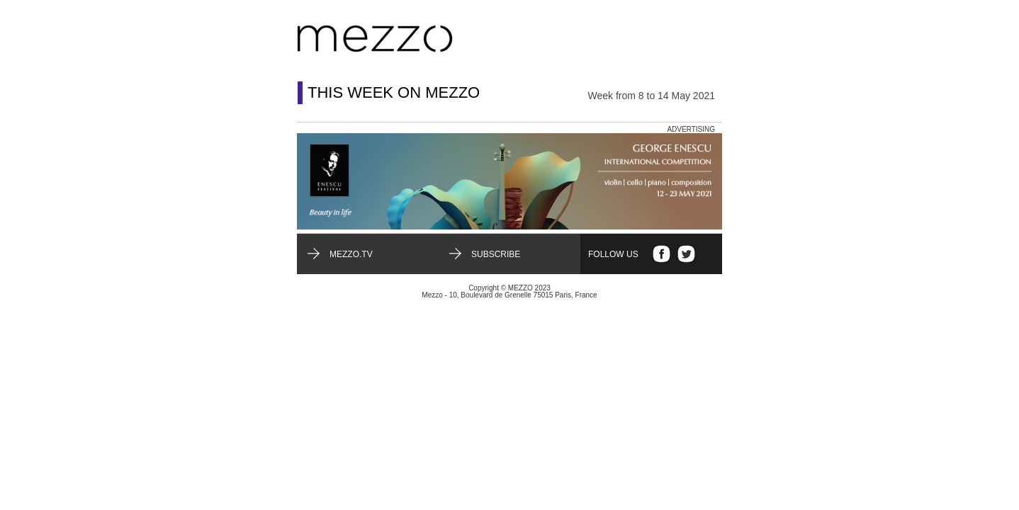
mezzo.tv (351, 254)
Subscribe (495, 254)
